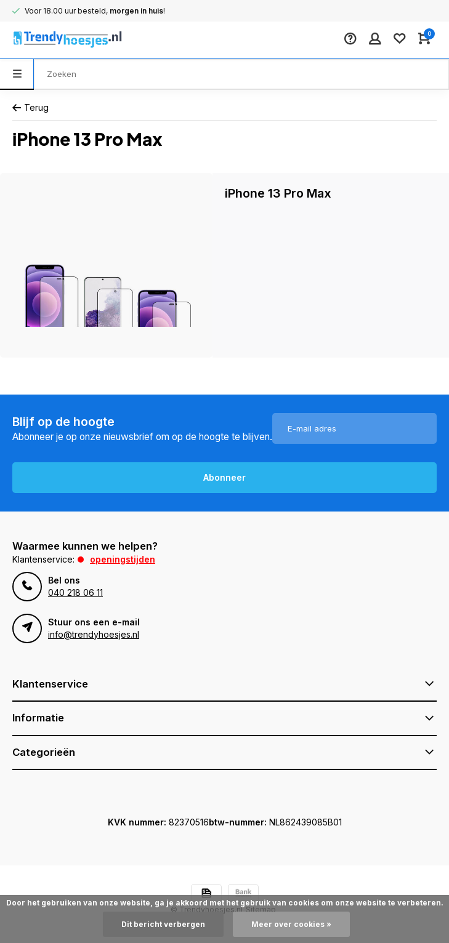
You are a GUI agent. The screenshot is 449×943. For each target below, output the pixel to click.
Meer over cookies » (291, 924)
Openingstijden (122, 559)
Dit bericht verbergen (163, 924)
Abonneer (224, 477)
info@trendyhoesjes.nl (93, 634)
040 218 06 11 (75, 592)
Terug (30, 107)
